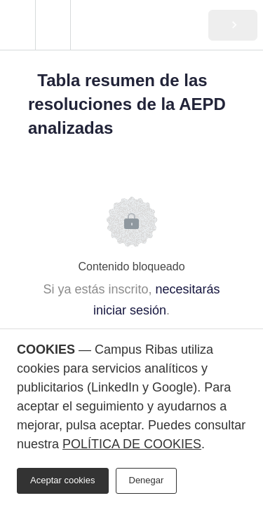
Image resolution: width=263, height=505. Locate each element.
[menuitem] (52, 25)
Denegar (146, 480)
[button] (17, 25)
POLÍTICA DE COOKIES (131, 444)
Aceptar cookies (62, 480)
